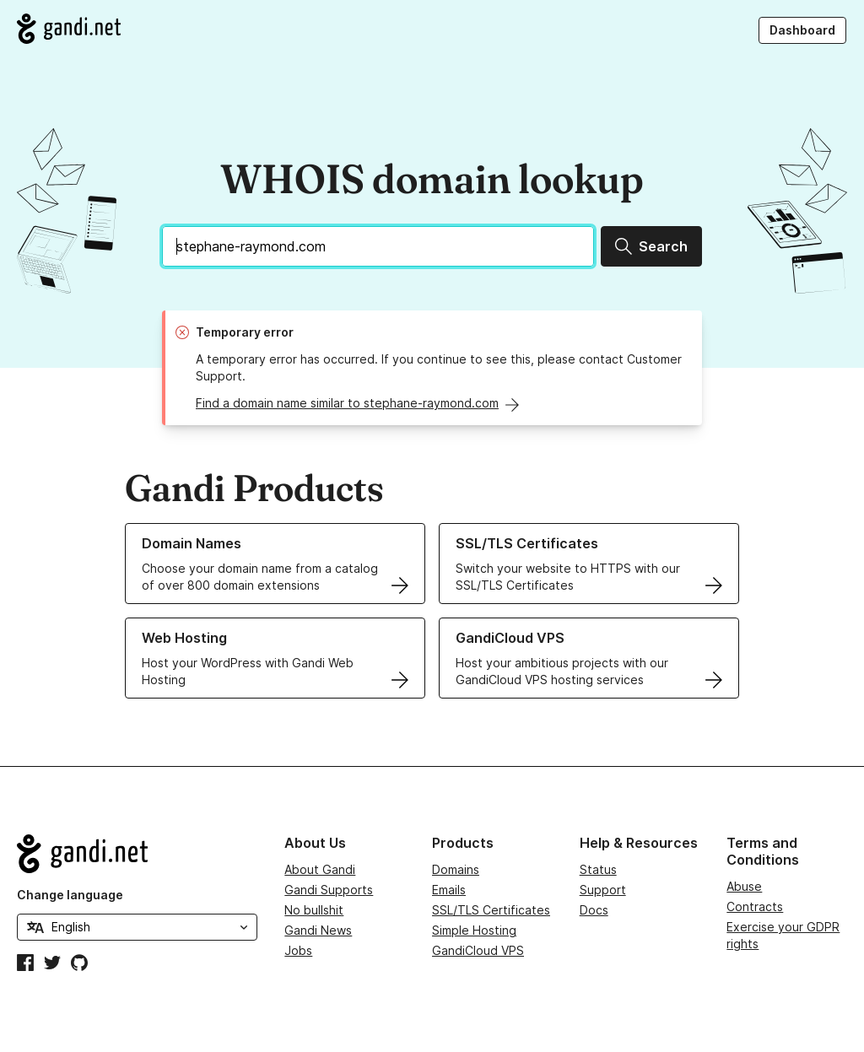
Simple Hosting (474, 930)
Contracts (754, 906)
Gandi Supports (328, 889)
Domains (455, 869)
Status (598, 869)
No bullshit (313, 910)
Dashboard (802, 30)
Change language (70, 894)
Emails (449, 889)
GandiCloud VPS (478, 950)
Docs (594, 910)
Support (603, 889)
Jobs (298, 950)
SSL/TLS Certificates (491, 910)
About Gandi (319, 869)
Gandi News (318, 930)
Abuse (744, 886)
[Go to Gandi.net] (69, 28)
